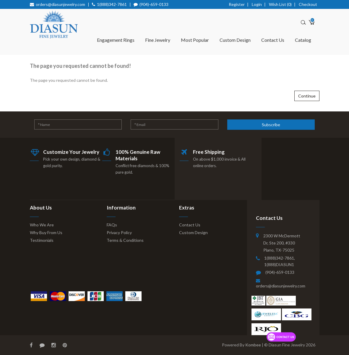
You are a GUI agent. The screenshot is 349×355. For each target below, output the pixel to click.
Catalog (303, 40)
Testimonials (41, 240)
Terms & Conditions (125, 240)
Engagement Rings (115, 40)
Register (237, 4)
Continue (307, 95)
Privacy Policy (119, 232)
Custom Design (235, 40)
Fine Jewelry (157, 40)
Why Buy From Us (46, 232)
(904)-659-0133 (153, 4)
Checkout (308, 4)
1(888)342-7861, (279, 257)
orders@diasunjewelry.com (60, 4)
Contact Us (272, 40)
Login (257, 4)
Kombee (253, 344)
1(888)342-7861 (112, 4)
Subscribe (271, 124)
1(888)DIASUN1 (279, 264)
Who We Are (42, 224)
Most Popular (195, 40)
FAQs (112, 224)
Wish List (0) (280, 4)
